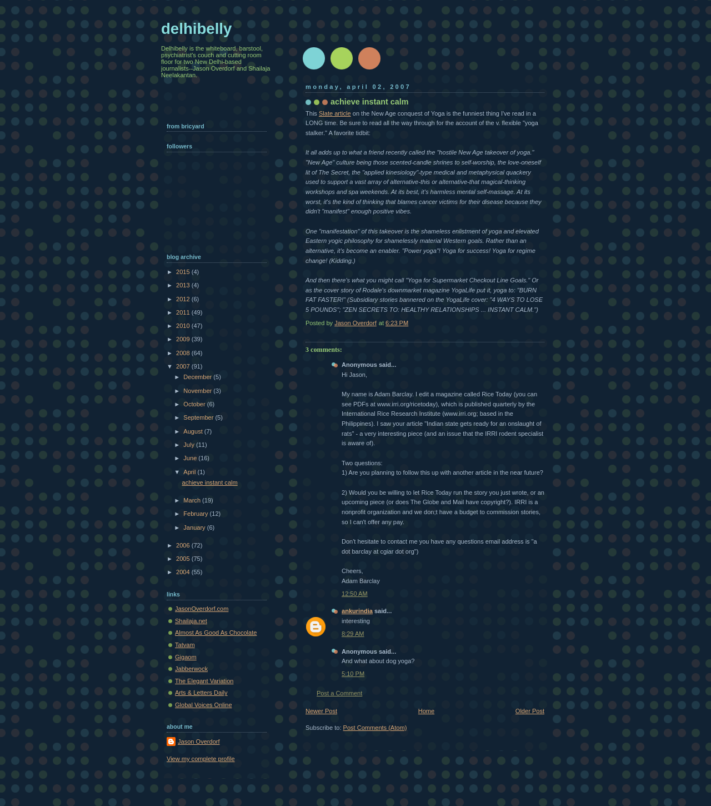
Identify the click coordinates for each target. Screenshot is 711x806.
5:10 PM (353, 673)
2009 (184, 339)
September (199, 417)
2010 (184, 325)
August (193, 431)
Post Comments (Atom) (375, 727)
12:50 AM (355, 593)
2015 (184, 271)
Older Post (529, 711)
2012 (184, 299)
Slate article (335, 113)
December (198, 377)
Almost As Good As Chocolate (216, 632)
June (190, 458)
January (195, 527)
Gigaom (186, 657)
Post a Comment (339, 693)
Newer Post (321, 711)
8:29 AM (353, 633)
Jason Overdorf (199, 741)
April (190, 472)
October (195, 404)
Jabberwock (191, 668)
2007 (184, 366)
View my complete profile (201, 758)
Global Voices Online (203, 704)
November (198, 390)
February (196, 513)
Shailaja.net (191, 621)
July (189, 444)
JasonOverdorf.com (201, 608)
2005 (184, 558)
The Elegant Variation (204, 681)
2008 (184, 353)
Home (426, 711)
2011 (184, 312)
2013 (184, 285)
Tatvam (185, 644)
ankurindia (357, 611)
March (192, 500)
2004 (184, 572)
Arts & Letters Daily (201, 692)
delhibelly (196, 28)
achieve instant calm (210, 482)
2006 (184, 545)
